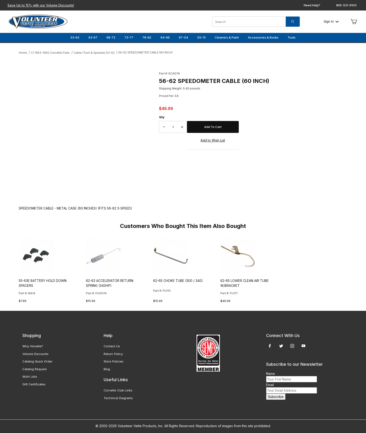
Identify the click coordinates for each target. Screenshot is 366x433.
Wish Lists (29, 376)
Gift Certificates (34, 384)
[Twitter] (281, 346)
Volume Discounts (35, 354)
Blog (107, 369)
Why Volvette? (32, 346)
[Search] (293, 22)
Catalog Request (34, 369)
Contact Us (112, 346)
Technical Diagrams (118, 398)
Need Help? (312, 5)
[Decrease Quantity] (164, 127)
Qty (162, 117)
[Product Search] (249, 22)
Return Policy (113, 354)
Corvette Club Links (118, 390)
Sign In (331, 21)
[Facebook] (270, 346)
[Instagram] (292, 346)
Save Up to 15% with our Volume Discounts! (40, 5)
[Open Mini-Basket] (354, 22)
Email (270, 385)
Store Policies (113, 361)
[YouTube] (303, 346)
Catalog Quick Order (37, 361)
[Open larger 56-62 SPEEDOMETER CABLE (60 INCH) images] (87, 134)
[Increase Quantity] (182, 127)
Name (270, 374)
